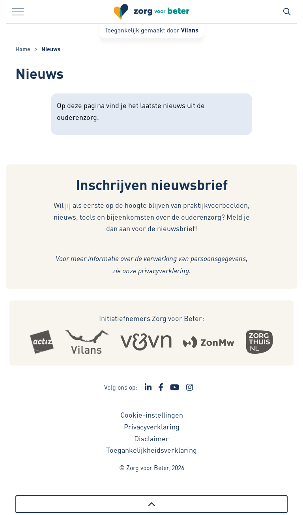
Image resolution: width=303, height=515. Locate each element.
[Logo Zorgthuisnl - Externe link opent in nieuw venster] (259, 342)
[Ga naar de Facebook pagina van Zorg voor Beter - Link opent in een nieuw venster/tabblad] (161, 387)
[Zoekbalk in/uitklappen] (286, 12)
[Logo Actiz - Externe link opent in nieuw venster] (42, 342)
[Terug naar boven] (151, 504)
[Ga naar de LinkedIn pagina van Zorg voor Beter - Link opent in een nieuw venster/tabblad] (148, 387)
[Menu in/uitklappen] (18, 12)
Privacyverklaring (152, 426)
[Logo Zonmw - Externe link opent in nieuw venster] (208, 341)
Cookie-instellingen (151, 414)
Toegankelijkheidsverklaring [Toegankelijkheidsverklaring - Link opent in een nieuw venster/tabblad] (151, 449)
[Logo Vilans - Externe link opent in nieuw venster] (86, 342)
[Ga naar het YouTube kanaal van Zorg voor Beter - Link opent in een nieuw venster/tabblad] (174, 387)
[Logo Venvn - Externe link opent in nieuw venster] (145, 342)
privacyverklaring (163, 270)
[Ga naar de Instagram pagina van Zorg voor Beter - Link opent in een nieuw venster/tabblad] (189, 387)
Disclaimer (151, 438)
